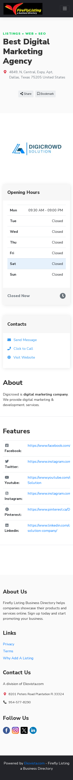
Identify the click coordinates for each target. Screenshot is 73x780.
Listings (12, 34)
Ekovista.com (34, 763)
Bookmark (45, 94)
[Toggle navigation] (64, 8)
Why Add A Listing (18, 658)
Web (29, 34)
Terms (8, 651)
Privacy (8, 644)
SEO (42, 34)
